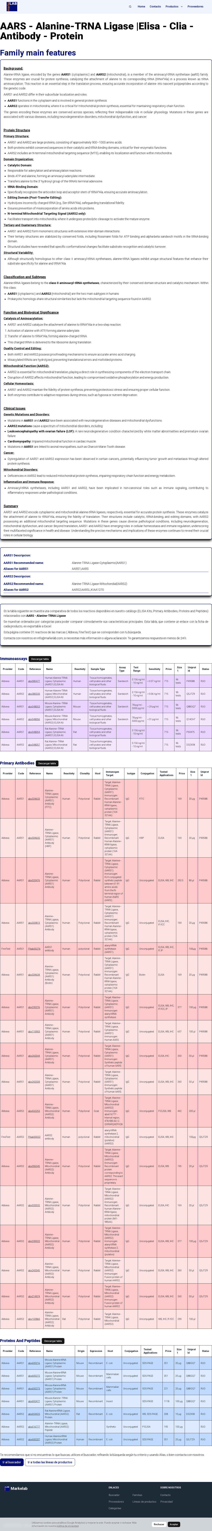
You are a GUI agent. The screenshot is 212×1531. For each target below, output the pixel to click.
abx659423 (34, 1414)
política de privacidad (68, 1526)
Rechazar (159, 1524)
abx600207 (34, 1439)
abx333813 (34, 923)
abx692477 (34, 1401)
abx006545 (34, 1166)
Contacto (155, 6)
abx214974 (34, 1296)
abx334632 (34, 838)
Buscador (114, 1495)
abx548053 (34, 706)
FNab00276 (34, 948)
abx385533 (34, 694)
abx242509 (34, 1081)
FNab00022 (34, 1137)
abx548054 (34, 732)
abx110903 (34, 1031)
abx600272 (34, 1376)
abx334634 (34, 974)
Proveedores (195, 6)
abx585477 (34, 681)
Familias (137, 1495)
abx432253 (34, 1111)
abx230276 (34, 1007)
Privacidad (166, 1501)
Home (141, 6)
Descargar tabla (40, 659)
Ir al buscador (12, 1462)
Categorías (115, 1508)
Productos (174, 6)
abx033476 (34, 880)
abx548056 (34, 719)
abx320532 (34, 1205)
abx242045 (34, 1270)
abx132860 (34, 1319)
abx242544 (34, 1056)
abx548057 (34, 744)
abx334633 (34, 798)
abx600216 (34, 1363)
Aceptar (174, 1524)
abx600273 (34, 1388)
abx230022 (34, 1241)
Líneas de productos (144, 1501)
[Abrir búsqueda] (130, 7)
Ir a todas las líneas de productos (50, 1462)
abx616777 (34, 1426)
